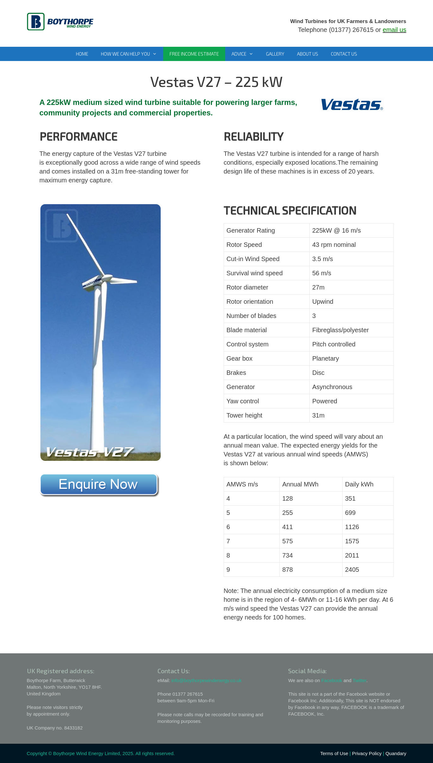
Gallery (275, 54)
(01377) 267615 (351, 29)
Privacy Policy (366, 753)
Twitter (359, 680)
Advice (246, 54)
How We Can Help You (132, 54)
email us (394, 29)
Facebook (331, 680)
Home (82, 54)
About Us (307, 54)
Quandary (396, 753)
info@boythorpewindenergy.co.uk (206, 680)
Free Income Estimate (194, 54)
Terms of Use (334, 753)
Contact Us (344, 54)
